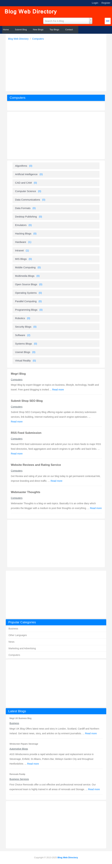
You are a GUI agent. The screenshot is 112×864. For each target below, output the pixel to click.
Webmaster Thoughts (25, 492)
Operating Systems (26, 292)
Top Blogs (54, 29)
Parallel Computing (26, 301)
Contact (69, 29)
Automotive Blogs (18, 748)
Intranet (19, 250)
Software (20, 335)
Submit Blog (21, 29)
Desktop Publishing (26, 216)
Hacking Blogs (23, 233)
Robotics (20, 318)
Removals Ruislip (17, 774)
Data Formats (22, 208)
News (11, 641)
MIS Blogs (21, 258)
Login (95, 2)
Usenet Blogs (22, 352)
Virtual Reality (23, 360)
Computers (38, 38)
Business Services (19, 779)
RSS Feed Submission (26, 432)
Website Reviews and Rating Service (36, 464)
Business (13, 628)
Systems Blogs (23, 343)
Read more (91, 733)
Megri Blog (18, 373)
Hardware (20, 242)
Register (105, 3)
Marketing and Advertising (22, 648)
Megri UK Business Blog (20, 718)
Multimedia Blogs (24, 275)
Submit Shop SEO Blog (27, 400)
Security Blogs (23, 326)
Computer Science (25, 191)
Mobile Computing (25, 267)
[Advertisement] (57, 65)
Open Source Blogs (26, 284)
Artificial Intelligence (26, 174)
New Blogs (38, 29)
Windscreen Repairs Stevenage (23, 744)
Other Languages (17, 635)
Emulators (21, 225)
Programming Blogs (26, 309)
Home (6, 29)
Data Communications (27, 199)
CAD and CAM (23, 182)
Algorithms (21, 165)
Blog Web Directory (18, 38)
